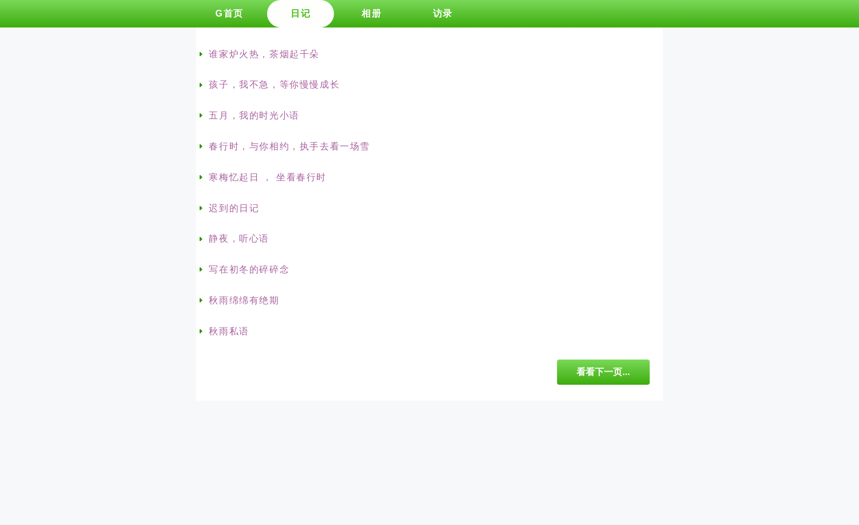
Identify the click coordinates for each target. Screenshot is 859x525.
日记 (301, 13)
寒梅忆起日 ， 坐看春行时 (268, 177)
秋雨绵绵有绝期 (244, 300)
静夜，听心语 (239, 238)
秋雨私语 (229, 331)
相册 (371, 13)
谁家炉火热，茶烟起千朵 (264, 54)
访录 (443, 13)
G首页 (229, 13)
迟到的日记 (234, 208)
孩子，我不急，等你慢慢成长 (274, 84)
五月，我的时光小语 (254, 115)
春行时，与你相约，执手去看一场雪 (289, 146)
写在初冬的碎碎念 (249, 269)
